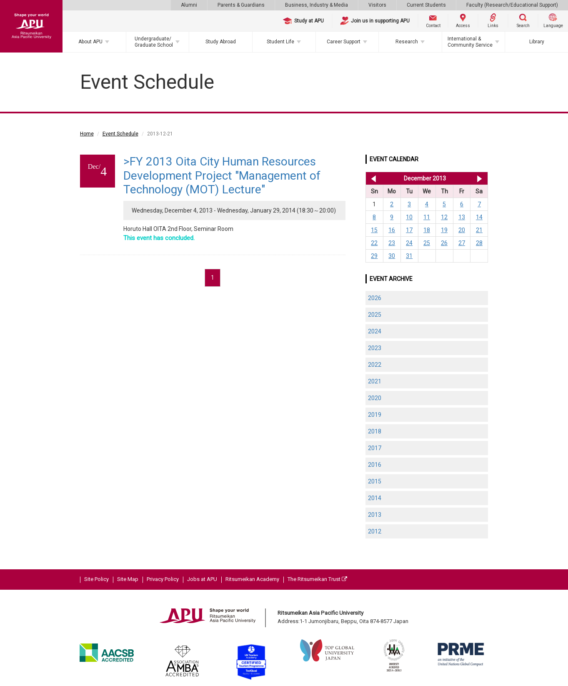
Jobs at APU (202, 579)
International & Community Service (470, 42)
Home (87, 134)
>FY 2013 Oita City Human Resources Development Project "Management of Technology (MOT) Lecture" (221, 175)
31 (409, 256)
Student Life (280, 42)
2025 (374, 314)
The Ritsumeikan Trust (317, 579)
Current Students (426, 5)
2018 (374, 431)
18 (426, 230)
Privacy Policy (163, 579)
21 (479, 230)
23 (391, 243)
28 (479, 243)
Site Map (127, 579)
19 (444, 230)
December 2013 (425, 178)
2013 (374, 514)
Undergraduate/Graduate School (154, 42)
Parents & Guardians (241, 5)
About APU (90, 42)
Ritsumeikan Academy (252, 579)
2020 (374, 398)
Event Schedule (120, 134)
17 (409, 230)
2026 (374, 298)
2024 (374, 331)
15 (374, 230)
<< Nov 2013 (372, 178)
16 (391, 230)
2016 (374, 464)
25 (426, 243)
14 (479, 217)
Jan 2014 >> (479, 178)
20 (461, 230)
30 (391, 256)
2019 (374, 414)
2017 (374, 448)
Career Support (343, 42)
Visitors (377, 5)
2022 (374, 364)
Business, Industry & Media (316, 5)
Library (536, 42)
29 (374, 256)
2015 (374, 481)
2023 (374, 348)
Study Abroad (220, 42)
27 (461, 243)
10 (409, 217)
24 (409, 243)
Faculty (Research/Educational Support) (512, 5)
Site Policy (96, 579)
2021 (374, 381)
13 (461, 217)
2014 (374, 498)
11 (426, 217)
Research (406, 42)
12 (444, 217)
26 (444, 243)
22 (374, 243)
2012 (374, 531)
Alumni (189, 5)
